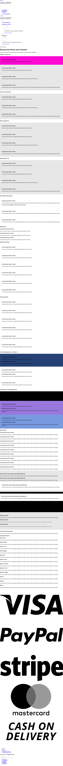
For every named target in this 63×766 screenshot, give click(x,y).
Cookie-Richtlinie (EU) (6, 752)
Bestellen (4, 12)
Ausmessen (4, 11)
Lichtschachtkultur (6, 13)
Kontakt (3, 748)
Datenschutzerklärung (6, 751)
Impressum (4, 750)
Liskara (1, 0)
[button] (6, 24)
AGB (3, 749)
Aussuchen (4, 10)
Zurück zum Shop (7, 32)
